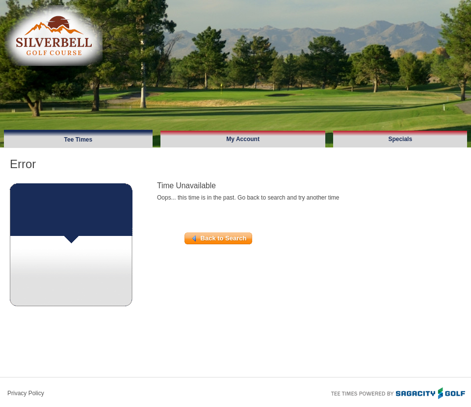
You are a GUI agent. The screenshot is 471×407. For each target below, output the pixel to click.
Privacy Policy (25, 393)
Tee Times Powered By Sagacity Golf (397, 392)
